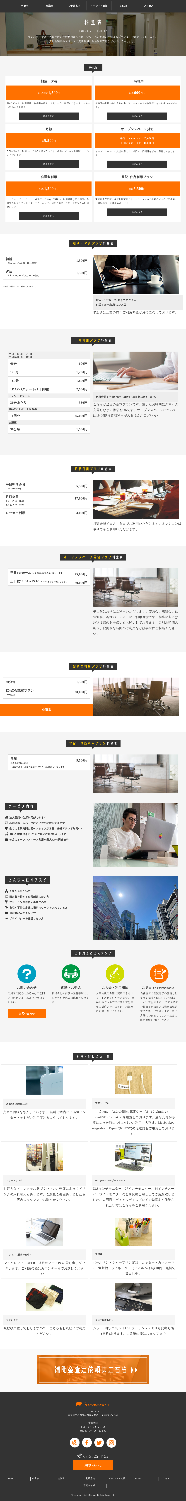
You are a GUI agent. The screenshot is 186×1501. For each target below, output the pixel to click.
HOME (10, 1478)
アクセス (149, 6)
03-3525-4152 (96, 1456)
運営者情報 (89, 1485)
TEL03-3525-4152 (167, 6)
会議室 (49, 6)
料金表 (24, 6)
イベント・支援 (99, 6)
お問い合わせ (180, 6)
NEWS (124, 6)
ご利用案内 (74, 6)
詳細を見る (48, 116)
